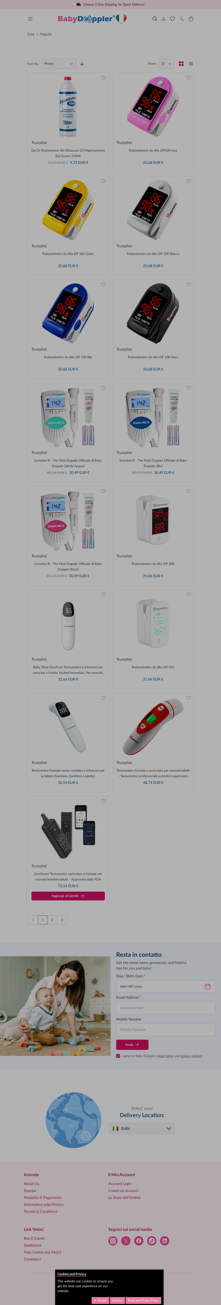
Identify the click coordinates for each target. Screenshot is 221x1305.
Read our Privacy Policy (143, 1300)
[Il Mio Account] (163, 18)
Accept (102, 1300)
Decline (117, 1300)
